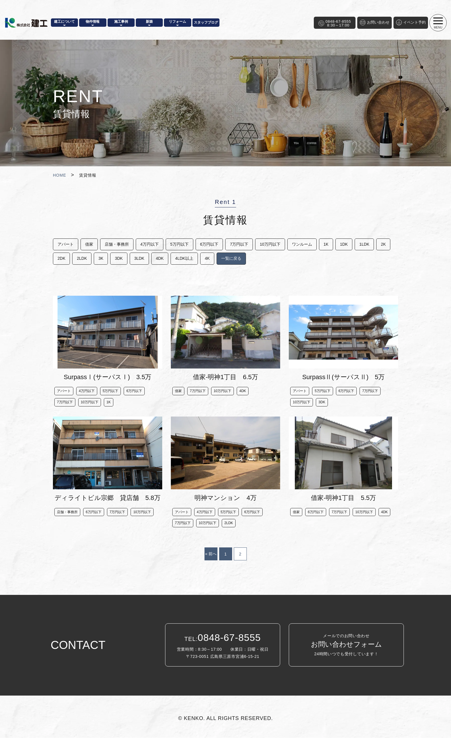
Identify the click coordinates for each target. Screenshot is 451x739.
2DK (78, 259)
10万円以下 (274, 244)
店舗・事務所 (118, 244)
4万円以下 (151, 244)
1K (331, 244)
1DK (349, 244)
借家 (90, 244)
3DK (138, 259)
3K (118, 259)
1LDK (371, 244)
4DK (180, 259)
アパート (66, 244)
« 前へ (211, 555)
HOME (59, 175)
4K (228, 259)
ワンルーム (307, 244)
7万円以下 (242, 244)
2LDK (99, 259)
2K (60, 259)
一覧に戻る (253, 259)
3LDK (159, 259)
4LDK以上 (205, 259)
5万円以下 (182, 244)
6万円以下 (212, 244)
